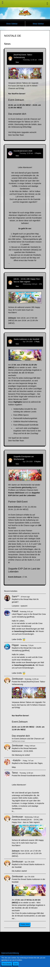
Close (16, 964)
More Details (6, 964)
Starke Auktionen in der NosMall (26, 339)
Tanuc (16, 153)
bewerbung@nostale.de (24, 631)
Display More (24, 924)
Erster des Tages (36, 763)
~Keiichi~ (16, 760)
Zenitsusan (17, 60)
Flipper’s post (22, 614)
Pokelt (15, 611)
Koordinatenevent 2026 (23, 151)
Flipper (15, 645)
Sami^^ (15, 596)
